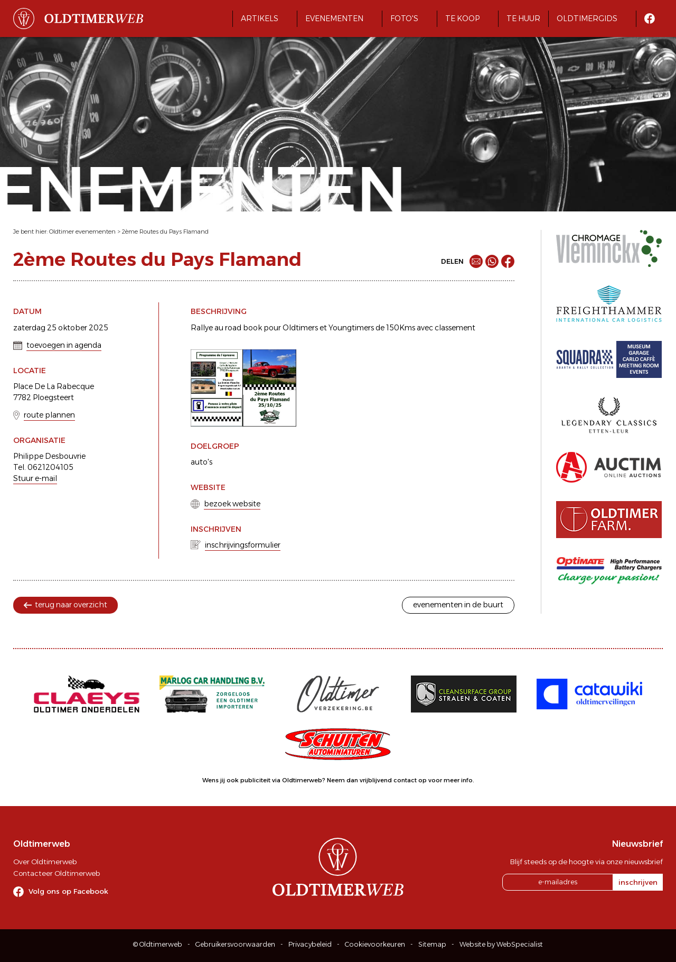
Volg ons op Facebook (68, 891)
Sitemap (432, 944)
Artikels (259, 18)
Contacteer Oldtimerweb (56, 873)
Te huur (523, 18)
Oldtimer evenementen (82, 231)
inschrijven (638, 882)
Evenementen (334, 18)
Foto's (404, 18)
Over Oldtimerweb (45, 861)
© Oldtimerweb (157, 944)
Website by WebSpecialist (501, 944)
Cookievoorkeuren (375, 944)
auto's (201, 462)
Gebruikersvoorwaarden (235, 944)
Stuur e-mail (35, 478)
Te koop (462, 18)
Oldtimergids (587, 18)
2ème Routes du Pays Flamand (165, 231)
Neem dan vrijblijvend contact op (377, 780)
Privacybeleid (310, 944)
